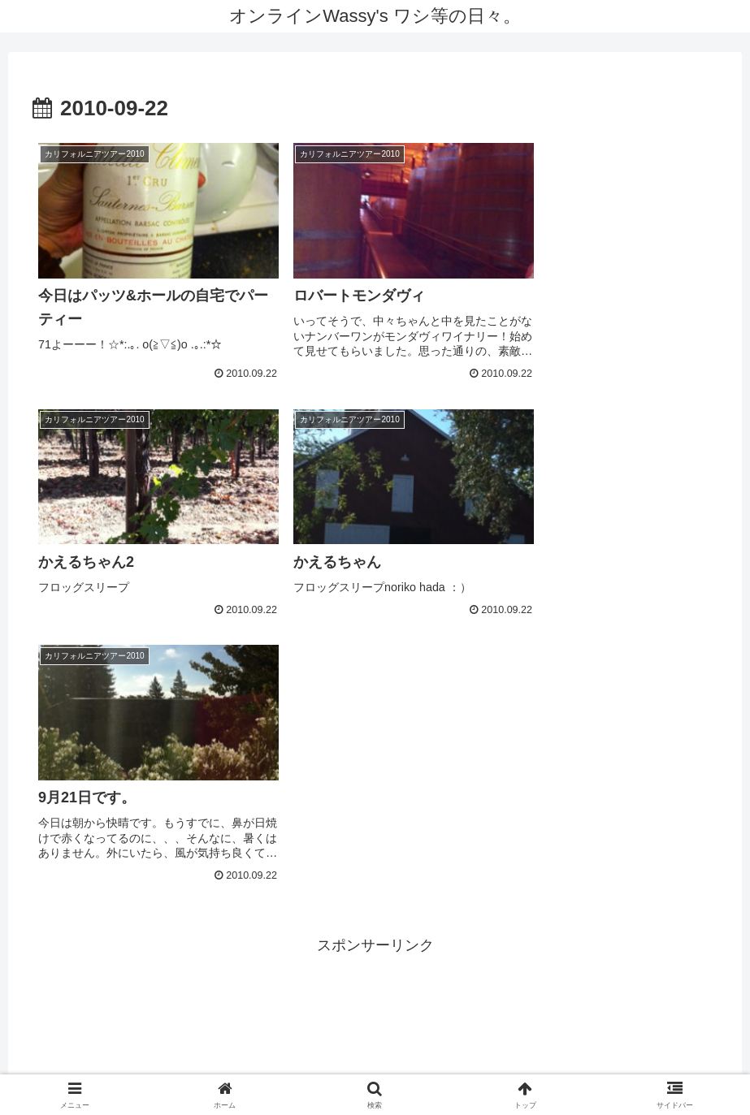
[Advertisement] (375, 808)
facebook (246, 1064)
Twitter (388, 1064)
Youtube (320, 1064)
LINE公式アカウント (479, 1064)
